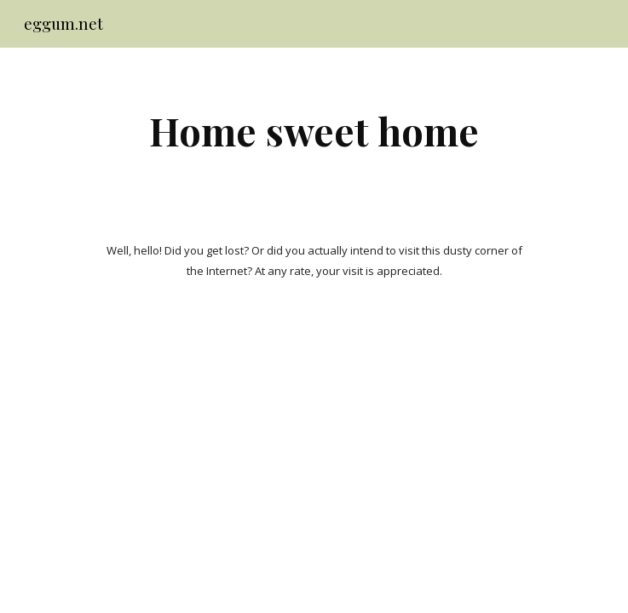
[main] (314, 130)
